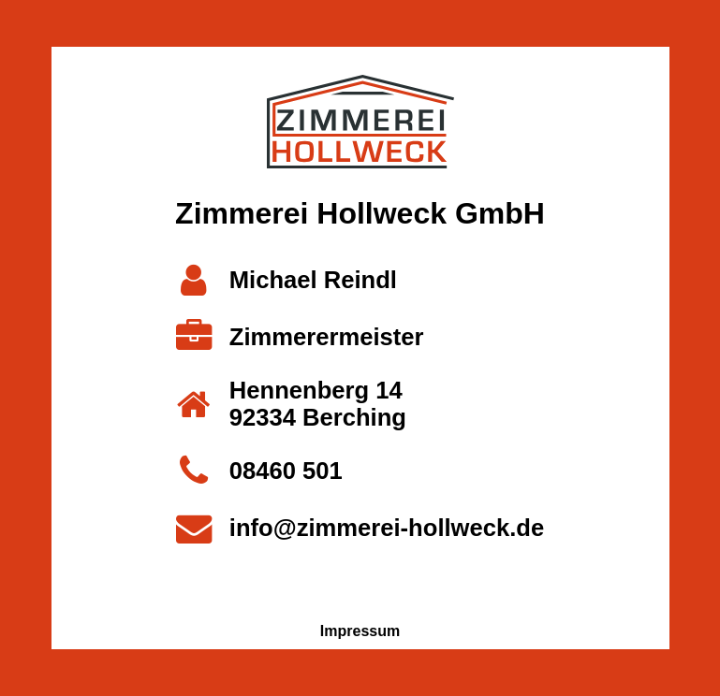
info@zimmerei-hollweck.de (386, 528)
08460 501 (286, 470)
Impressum (360, 631)
